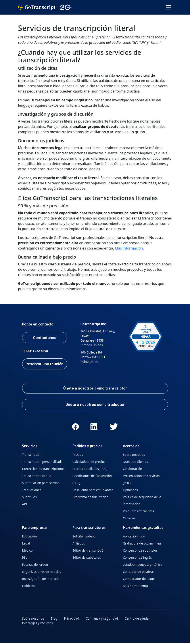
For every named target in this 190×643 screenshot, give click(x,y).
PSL (24, 557)
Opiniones (130, 490)
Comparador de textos (139, 579)
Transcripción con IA (37, 476)
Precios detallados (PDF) (90, 469)
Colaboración (132, 469)
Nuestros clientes (135, 462)
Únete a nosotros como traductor (95, 404)
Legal (26, 543)
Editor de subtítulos (87, 557)
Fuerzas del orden (35, 564)
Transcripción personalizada (42, 462)
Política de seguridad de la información (142, 500)
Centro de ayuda (136, 618)
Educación (29, 536)
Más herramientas (136, 586)
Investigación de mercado (41, 579)
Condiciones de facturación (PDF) (92, 479)
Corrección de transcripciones (43, 469)
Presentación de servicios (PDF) (141, 479)
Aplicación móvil (134, 536)
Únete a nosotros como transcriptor (95, 388)
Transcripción (32, 454)
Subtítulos (29, 497)
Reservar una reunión (44, 364)
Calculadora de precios (89, 462)
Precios (78, 454)
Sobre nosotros (134, 454)
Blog (54, 618)
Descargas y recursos (37, 623)
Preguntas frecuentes (138, 511)
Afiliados (79, 543)
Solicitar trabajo (84, 536)
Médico (27, 550)
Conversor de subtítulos (140, 550)
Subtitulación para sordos (40, 483)
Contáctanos (44, 337)
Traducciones (31, 490)
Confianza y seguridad (102, 618)
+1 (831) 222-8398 (35, 351)
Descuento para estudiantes (93, 490)
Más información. (129, 248)
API (24, 504)
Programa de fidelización (91, 497)
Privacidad (71, 618)
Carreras (129, 518)
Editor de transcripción (89, 550)
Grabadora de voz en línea (142, 543)
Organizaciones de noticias (41, 571)
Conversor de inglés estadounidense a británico (143, 561)
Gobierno (29, 586)
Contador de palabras (138, 571)
